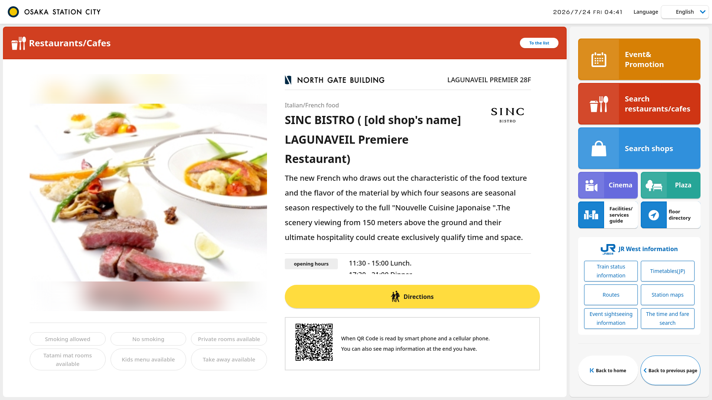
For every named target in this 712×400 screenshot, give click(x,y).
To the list (539, 43)
